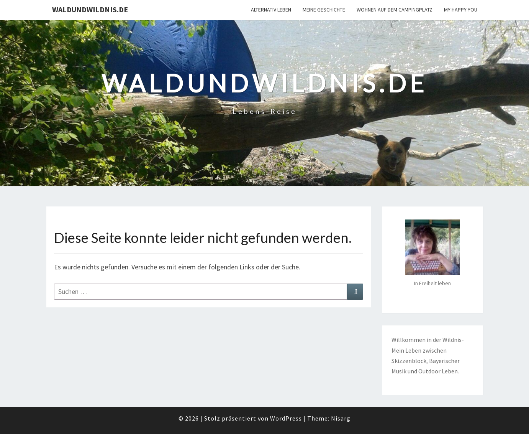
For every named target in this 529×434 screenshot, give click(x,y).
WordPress (286, 418)
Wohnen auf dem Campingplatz (394, 9)
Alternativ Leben (271, 9)
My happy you (460, 9)
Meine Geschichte (324, 9)
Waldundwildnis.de (90, 9)
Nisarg (340, 418)
